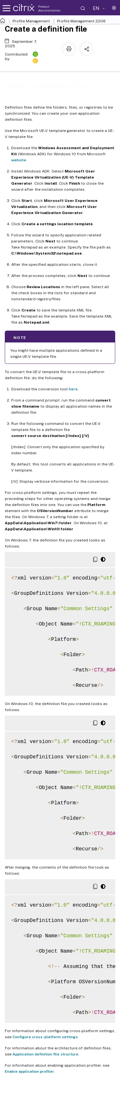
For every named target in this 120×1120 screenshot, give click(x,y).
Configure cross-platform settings (45, 1037)
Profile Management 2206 (81, 21)
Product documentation (49, 8)
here (73, 389)
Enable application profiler (29, 1071)
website (18, 160)
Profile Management (31, 21)
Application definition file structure (45, 1054)
